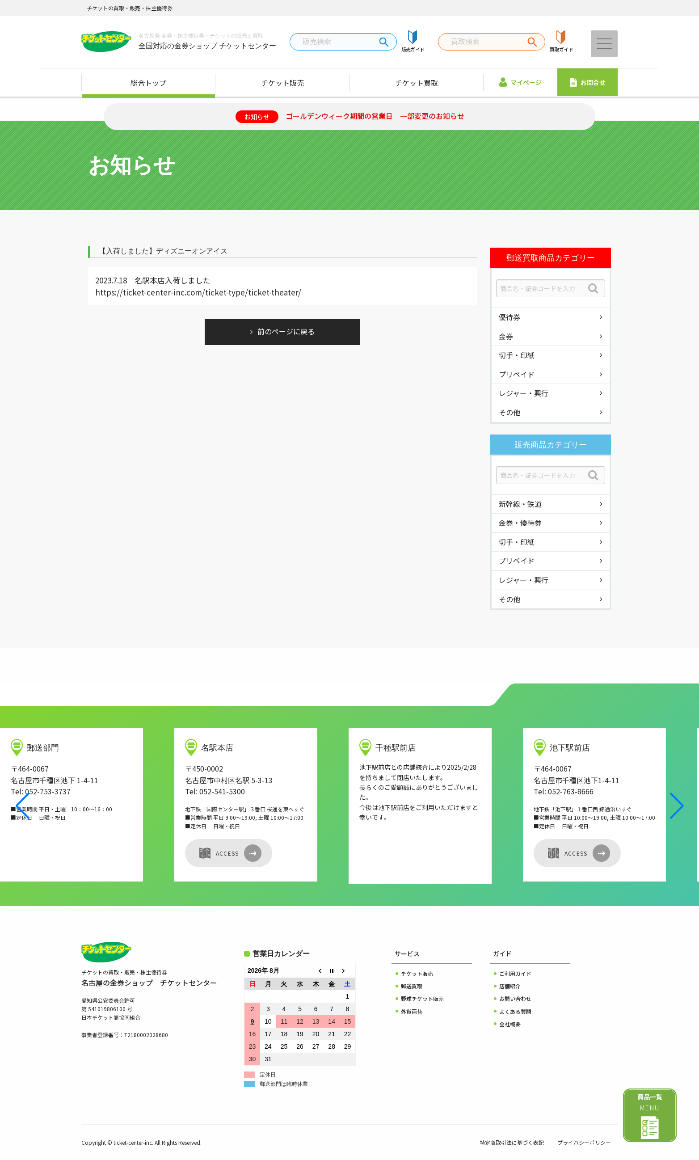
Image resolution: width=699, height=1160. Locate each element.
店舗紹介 (510, 986)
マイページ (520, 82)
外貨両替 (411, 1011)
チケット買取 (416, 82)
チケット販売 (282, 82)
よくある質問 (515, 1011)
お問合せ (588, 82)
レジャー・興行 (523, 393)
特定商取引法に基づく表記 (512, 1142)
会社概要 (510, 1024)
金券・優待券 (520, 522)
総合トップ (148, 82)
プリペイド (517, 374)
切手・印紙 (517, 355)
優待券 (509, 317)
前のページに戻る (286, 331)
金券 (506, 336)
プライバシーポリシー (584, 1142)
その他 (509, 412)
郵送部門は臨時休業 (284, 1084)
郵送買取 (411, 986)
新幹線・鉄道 (520, 503)
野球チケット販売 (422, 998)
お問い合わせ (515, 998)
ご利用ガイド (515, 973)
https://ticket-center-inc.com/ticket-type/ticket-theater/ (198, 292)
